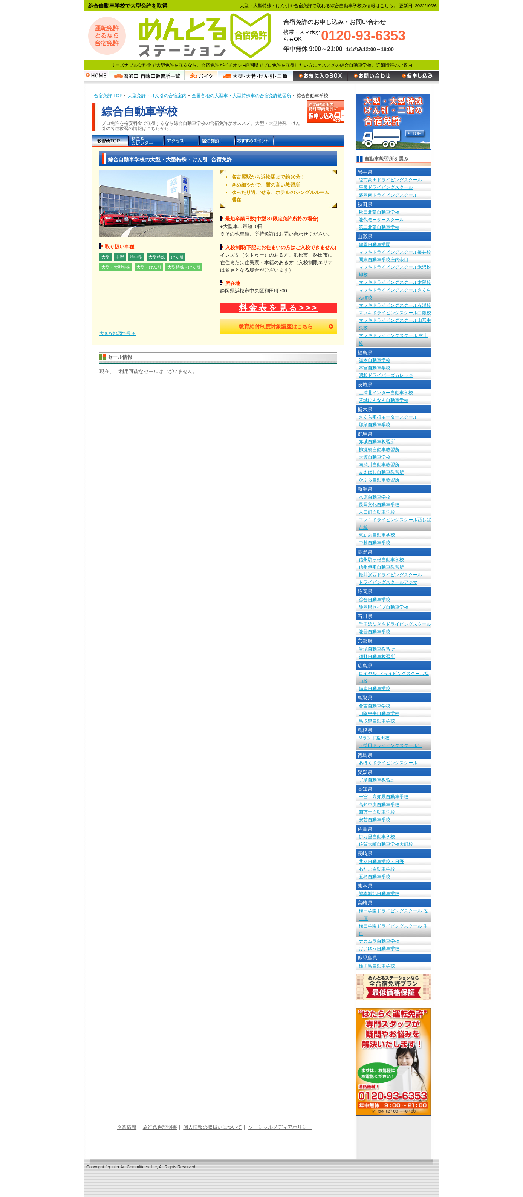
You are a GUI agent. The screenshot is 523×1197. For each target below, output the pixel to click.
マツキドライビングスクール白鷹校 (395, 312)
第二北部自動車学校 (379, 227)
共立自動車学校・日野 (381, 861)
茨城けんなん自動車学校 (383, 400)
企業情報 (126, 1127)
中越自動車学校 (374, 542)
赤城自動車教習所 (377, 441)
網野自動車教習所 (377, 656)
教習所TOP (110, 141)
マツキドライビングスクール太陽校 (395, 282)
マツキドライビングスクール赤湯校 (395, 305)
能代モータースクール (381, 219)
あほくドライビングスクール (388, 762)
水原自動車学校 (374, 496)
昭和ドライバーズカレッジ (386, 375)
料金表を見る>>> (278, 307)
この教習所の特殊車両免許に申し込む (325, 111)
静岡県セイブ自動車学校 (383, 607)
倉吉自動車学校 (374, 705)
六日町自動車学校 (377, 512)
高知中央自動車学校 (379, 804)
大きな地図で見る (117, 333)
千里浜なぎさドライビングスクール (395, 623)
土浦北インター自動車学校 (386, 392)
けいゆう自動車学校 (379, 948)
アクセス (181, 141)
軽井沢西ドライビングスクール (390, 574)
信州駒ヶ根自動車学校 (381, 559)
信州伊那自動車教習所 (381, 567)
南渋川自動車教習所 (379, 464)
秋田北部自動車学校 (379, 212)
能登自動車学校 (374, 631)
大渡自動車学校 (374, 457)
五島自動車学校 (374, 876)
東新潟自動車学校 (377, 534)
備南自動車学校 (374, 688)
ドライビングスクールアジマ (388, 582)
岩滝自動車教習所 (377, 648)
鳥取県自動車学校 (377, 720)
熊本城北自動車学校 (379, 893)
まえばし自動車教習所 (381, 472)
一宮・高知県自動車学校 (383, 796)
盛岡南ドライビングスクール (388, 195)
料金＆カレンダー (146, 141)
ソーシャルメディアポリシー (280, 1127)
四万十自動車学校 (377, 812)
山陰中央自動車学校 (379, 713)
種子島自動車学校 (377, 965)
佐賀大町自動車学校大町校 (386, 844)
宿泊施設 (217, 141)
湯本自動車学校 (374, 360)
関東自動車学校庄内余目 (383, 259)
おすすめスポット (254, 141)
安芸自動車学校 (374, 819)
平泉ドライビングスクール (386, 187)
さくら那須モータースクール (388, 417)
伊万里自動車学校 (377, 836)
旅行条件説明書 (160, 1127)
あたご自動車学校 (377, 868)
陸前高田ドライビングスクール (390, 179)
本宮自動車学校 (374, 367)
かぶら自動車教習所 (379, 479)
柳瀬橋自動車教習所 (379, 449)
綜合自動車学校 (374, 599)
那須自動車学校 (374, 424)
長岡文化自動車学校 (379, 504)
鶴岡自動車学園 (374, 244)
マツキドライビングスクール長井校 (395, 252)
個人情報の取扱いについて (212, 1127)
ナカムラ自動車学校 (379, 940)
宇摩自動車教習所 (377, 779)
